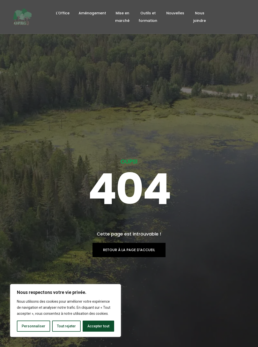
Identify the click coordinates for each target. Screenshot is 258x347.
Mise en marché (122, 17)
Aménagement (92, 13)
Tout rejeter (66, 326)
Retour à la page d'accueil (129, 215)
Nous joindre (199, 17)
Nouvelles (175, 13)
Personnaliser (33, 326)
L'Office (63, 13)
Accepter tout (98, 326)
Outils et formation (148, 17)
